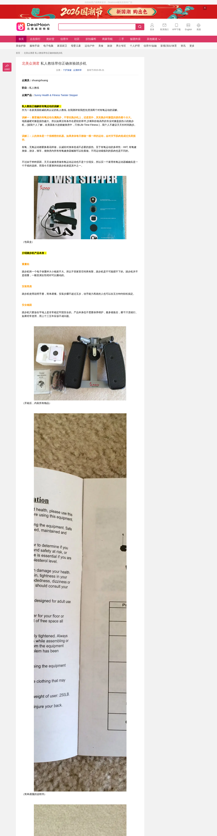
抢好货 (50, 38)
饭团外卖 (135, 38)
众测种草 (77, 70)
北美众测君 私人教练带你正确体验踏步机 (43, 53)
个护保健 (67, 70)
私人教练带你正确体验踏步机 (54, 63)
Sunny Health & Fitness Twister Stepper (56, 95)
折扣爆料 (91, 38)
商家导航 (107, 38)
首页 (21, 38)
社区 (77, 38)
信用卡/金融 (150, 45)
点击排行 (35, 38)
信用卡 (64, 38)
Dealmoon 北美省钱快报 (33, 26)
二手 (121, 38)
